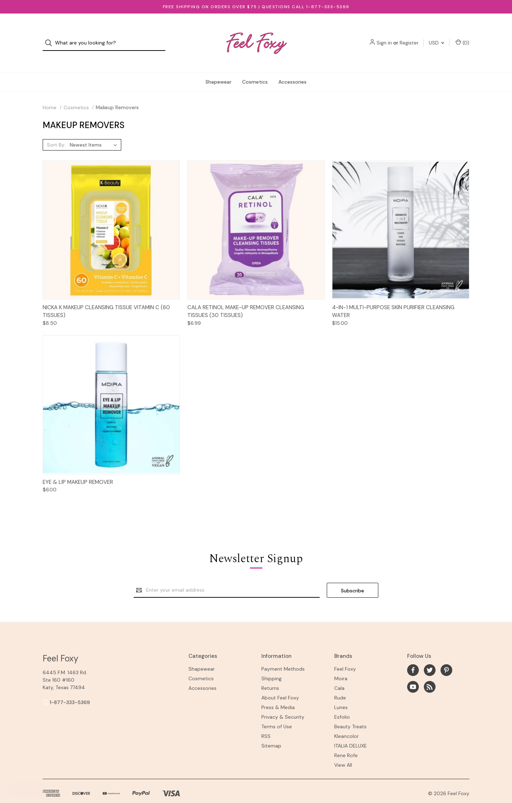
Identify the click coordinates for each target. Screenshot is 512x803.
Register (409, 36)
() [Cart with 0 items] (462, 36)
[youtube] (413, 674)
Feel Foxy (345, 656)
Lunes (341, 695)
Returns (270, 675)
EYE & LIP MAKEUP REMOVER (78, 469)
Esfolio (342, 704)
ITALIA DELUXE (350, 733)
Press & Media (278, 695)
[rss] (430, 674)
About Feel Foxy (280, 685)
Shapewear (218, 69)
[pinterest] (446, 657)
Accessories (292, 69)
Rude (340, 685)
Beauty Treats (350, 714)
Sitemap (271, 733)
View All (343, 752)
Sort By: (56, 132)
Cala (339, 675)
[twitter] (430, 657)
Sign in (384, 36)
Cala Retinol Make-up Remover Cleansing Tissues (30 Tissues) (245, 298)
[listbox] (95, 132)
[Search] (51, 37)
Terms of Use (276, 714)
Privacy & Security (282, 704)
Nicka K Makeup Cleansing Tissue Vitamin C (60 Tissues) (106, 298)
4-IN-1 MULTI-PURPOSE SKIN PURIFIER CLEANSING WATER (393, 298)
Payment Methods (283, 656)
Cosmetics (255, 69)
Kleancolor (346, 723)
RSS (266, 723)
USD (436, 36)
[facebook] (413, 657)
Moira (340, 666)
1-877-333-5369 (70, 689)
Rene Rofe (346, 743)
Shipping (271, 666)
